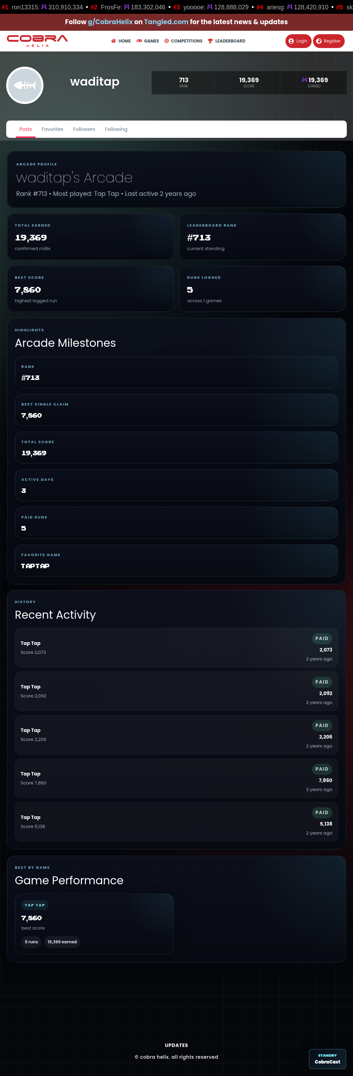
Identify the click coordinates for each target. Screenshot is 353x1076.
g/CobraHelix (110, 22)
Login (298, 41)
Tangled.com (166, 22)
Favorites (52, 129)
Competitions (183, 41)
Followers (84, 129)
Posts (25, 129)
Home (121, 41)
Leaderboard (226, 41)
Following (116, 129)
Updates (176, 1045)
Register (328, 41)
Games (148, 41)
